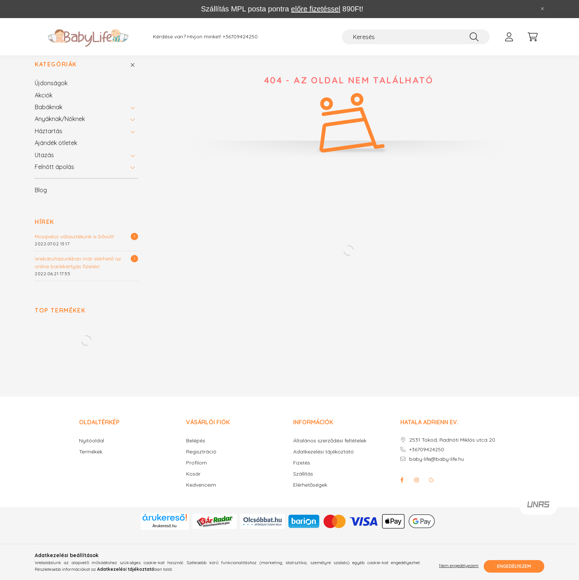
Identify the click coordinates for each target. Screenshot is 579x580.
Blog (41, 197)
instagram (416, 487)
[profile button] (508, 37)
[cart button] (532, 37)
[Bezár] (542, 8)
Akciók (43, 103)
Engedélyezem (514, 566)
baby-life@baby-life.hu (436, 467)
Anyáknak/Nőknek (60, 126)
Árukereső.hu (165, 533)
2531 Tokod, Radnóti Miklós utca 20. (452, 448)
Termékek (90, 459)
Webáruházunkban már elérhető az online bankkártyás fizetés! (78, 270)
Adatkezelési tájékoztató (323, 459)
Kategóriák (56, 72)
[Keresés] (416, 37)
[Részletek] (134, 244)
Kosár (193, 482)
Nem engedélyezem (459, 566)
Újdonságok (51, 90)
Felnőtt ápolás (54, 174)
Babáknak (48, 114)
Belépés (195, 448)
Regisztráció (201, 459)
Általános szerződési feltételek (329, 448)
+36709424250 (240, 37)
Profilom (196, 470)
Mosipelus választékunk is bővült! (74, 244)
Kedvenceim (201, 493)
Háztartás (48, 138)
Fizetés (301, 470)
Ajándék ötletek (56, 150)
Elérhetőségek (310, 493)
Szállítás (303, 482)
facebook (401, 487)
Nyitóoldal (91, 448)
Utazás (44, 162)
